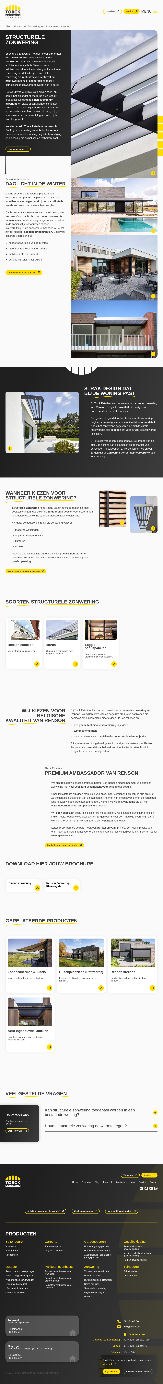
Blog (97, 1182)
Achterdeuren (12, 1250)
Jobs (132, 1182)
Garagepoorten (95, 1241)
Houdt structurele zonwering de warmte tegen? (86, 1126)
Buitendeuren (15, 1241)
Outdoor (11, 1266)
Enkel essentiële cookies (138, 1371)
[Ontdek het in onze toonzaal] (24, 272)
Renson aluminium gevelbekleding (133, 1247)
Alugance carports (54, 1250)
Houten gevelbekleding (135, 1260)
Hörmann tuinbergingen (17, 1288)
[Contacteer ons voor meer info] (64, 845)
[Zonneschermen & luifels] (30, 964)
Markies (88, 1296)
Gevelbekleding (135, 1241)
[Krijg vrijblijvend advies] (121, 1211)
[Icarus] (62, 643)
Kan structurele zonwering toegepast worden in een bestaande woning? (90, 1112)
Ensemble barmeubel (16, 1284)
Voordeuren (11, 1246)
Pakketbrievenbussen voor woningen (58, 1272)
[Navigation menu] (149, 11)
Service (142, 1182)
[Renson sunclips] (24, 643)
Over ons (86, 1182)
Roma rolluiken (91, 1284)
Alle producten (14, 26)
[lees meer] (37, 664)
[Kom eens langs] (18, 149)
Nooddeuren (12, 1255)
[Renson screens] (132, 964)
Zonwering (34, 26)
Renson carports (53, 1246)
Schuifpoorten (131, 1271)
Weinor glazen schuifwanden (20, 1280)
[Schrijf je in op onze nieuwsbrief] (45, 1211)
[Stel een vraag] (17, 1130)
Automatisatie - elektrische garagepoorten (97, 1256)
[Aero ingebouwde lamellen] (30, 1023)
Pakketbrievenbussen (60, 1266)
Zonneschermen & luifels (96, 1271)
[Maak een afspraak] (86, 1211)
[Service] (131, 11)
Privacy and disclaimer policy (44, 1373)
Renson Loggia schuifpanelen (20, 1275)
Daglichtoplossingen (94, 1292)
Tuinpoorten (132, 1266)
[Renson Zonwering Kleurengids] (62, 885)
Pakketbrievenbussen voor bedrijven (58, 1286)
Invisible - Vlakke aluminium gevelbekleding (137, 1254)
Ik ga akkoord (111, 1371)
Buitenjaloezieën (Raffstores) (98, 1280)
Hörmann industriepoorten (97, 1250)
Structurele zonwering (95, 1288)
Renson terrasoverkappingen (20, 1271)
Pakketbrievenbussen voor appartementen (58, 1279)
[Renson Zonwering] (24, 885)
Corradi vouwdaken (15, 1292)
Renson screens (92, 1275)
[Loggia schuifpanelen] (101, 643)
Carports (51, 1241)
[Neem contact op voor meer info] (26, 571)
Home (75, 1182)
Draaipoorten (130, 1275)
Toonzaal (107, 1182)
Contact (153, 1182)
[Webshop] (112, 11)
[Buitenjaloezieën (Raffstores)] (81, 964)
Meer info (108, 1364)
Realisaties (120, 1182)
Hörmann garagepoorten (96, 1246)
